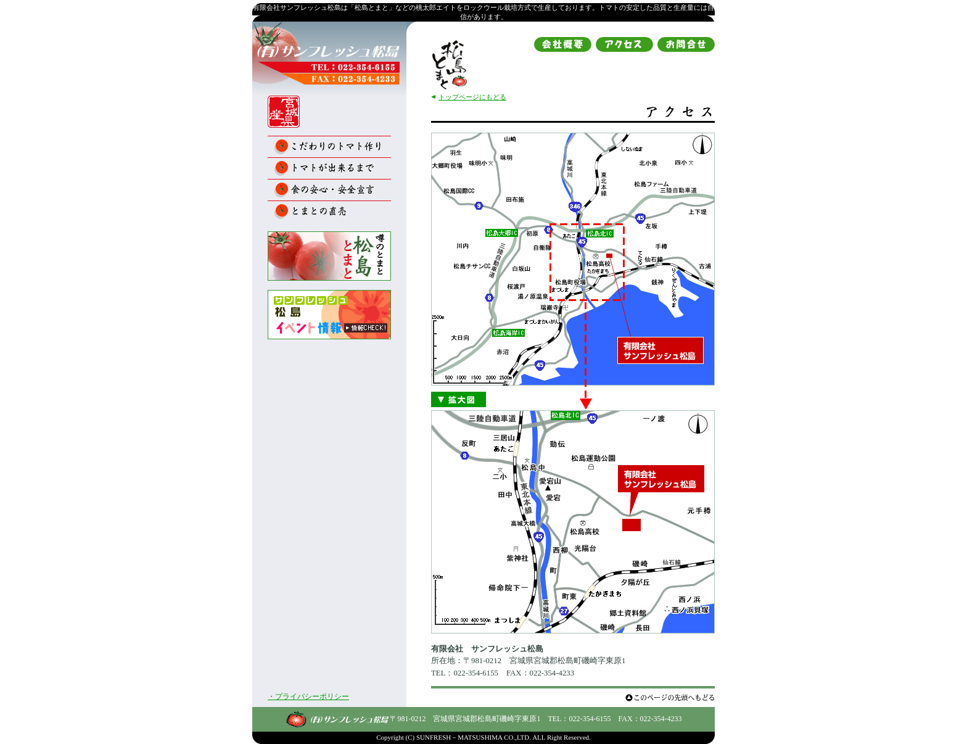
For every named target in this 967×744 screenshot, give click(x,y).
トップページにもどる (472, 97)
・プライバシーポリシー (308, 696)
